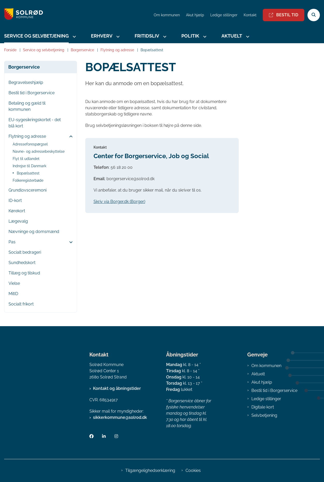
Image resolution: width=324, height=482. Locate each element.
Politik (190, 36)
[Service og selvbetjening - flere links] (74, 37)
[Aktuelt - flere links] (247, 37)
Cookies (193, 470)
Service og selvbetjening (36, 36)
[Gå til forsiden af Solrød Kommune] (21, 14)
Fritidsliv (147, 36)
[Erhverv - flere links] (117, 37)
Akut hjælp (261, 382)
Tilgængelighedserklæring (150, 470)
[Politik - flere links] (204, 37)
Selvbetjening (264, 415)
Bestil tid (283, 14)
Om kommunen (266, 365)
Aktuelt (231, 36)
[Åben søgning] (313, 15)
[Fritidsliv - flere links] (164, 37)
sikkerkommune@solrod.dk (120, 417)
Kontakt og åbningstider (117, 388)
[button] (70, 136)
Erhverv (101, 36)
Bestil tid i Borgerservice (274, 390)
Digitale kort (262, 407)
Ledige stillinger (223, 15)
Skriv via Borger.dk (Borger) (119, 201)
